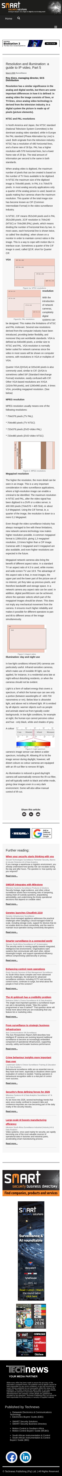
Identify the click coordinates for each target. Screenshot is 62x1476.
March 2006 (10, 73)
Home (8, 18)
